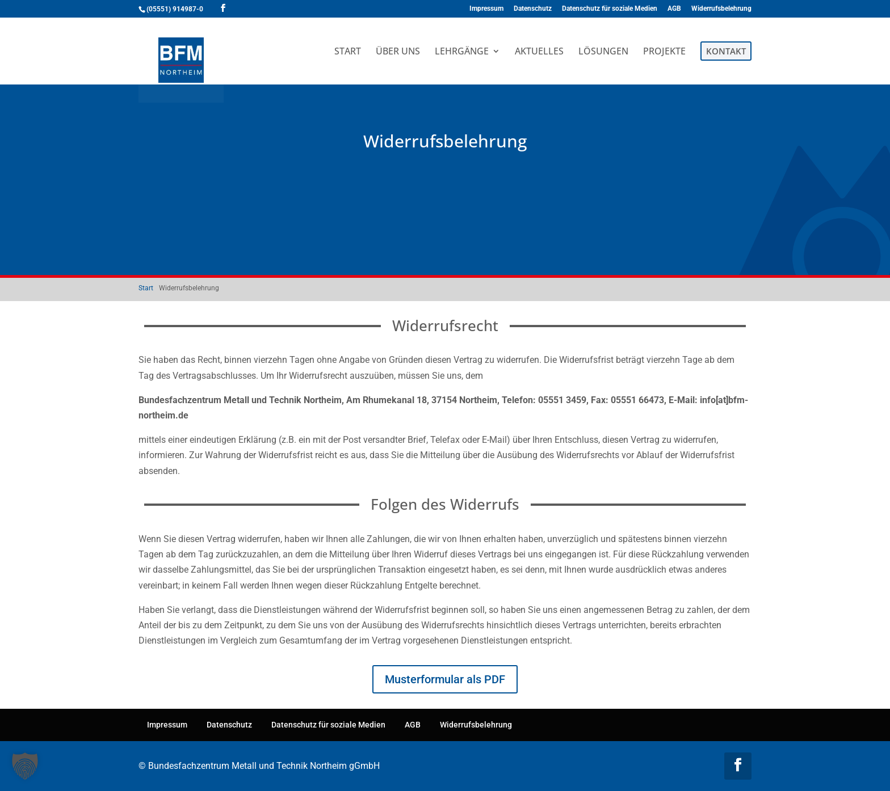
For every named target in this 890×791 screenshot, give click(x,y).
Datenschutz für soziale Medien (609, 8)
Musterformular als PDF (445, 679)
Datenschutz (533, 8)
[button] (25, 766)
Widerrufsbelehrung (721, 8)
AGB (674, 8)
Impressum (486, 8)
